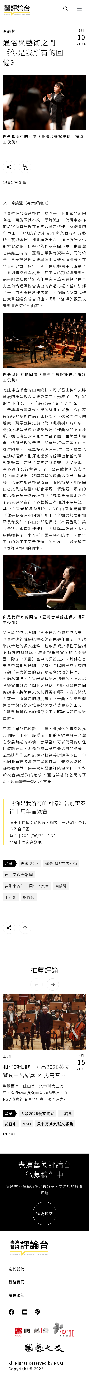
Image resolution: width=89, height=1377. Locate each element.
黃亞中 (11, 1124)
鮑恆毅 (29, 897)
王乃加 (11, 897)
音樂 (9, 863)
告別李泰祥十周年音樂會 (27, 886)
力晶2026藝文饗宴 (37, 1113)
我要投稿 (44, 1213)
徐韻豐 (9, 31)
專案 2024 (30, 863)
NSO (27, 1124)
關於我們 (17, 1268)
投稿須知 (17, 1295)
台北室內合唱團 (19, 874)
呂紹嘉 (66, 1113)
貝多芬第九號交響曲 (55, 1124)
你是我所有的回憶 (61, 863)
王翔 (7, 1056)
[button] (36, 984)
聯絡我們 (17, 1282)
